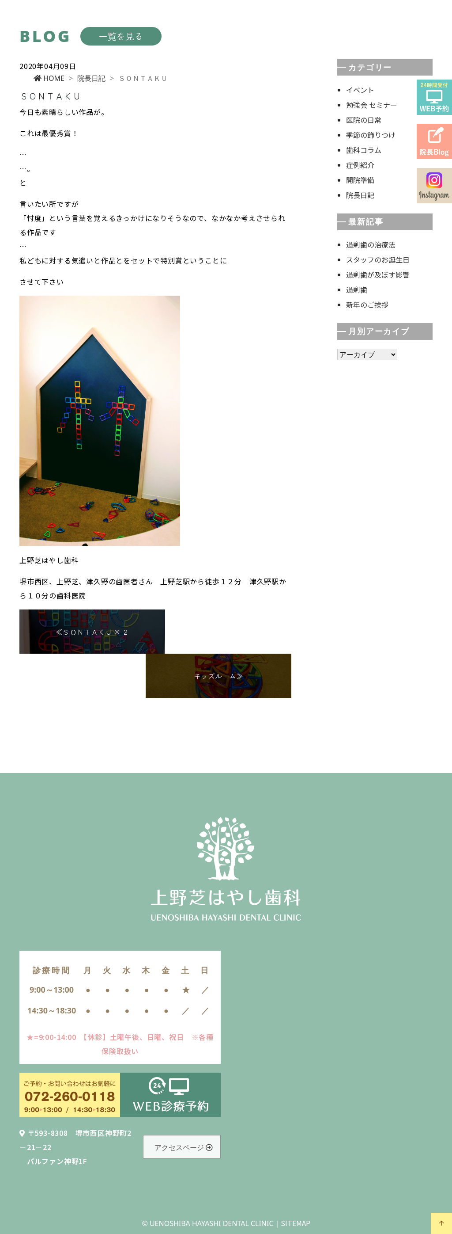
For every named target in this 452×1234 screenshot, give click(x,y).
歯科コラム (363, 150)
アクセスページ (183, 1147)
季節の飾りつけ (371, 134)
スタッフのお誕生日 (378, 259)
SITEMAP (295, 1223)
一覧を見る (121, 36)
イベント (360, 89)
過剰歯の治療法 (371, 244)
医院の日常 (363, 119)
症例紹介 (360, 165)
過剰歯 (356, 289)
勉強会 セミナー (371, 104)
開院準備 (360, 180)
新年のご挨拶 (367, 304)
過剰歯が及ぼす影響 (378, 274)
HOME (49, 78)
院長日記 (91, 78)
